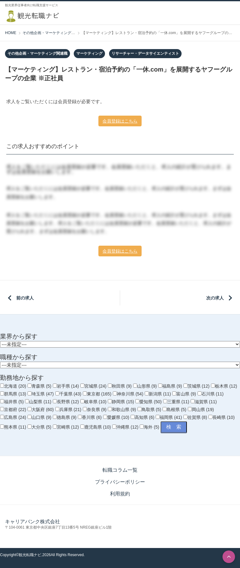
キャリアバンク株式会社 (32, 521)
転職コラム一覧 (120, 470)
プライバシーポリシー (120, 482)
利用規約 (120, 493)
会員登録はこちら (120, 120)
